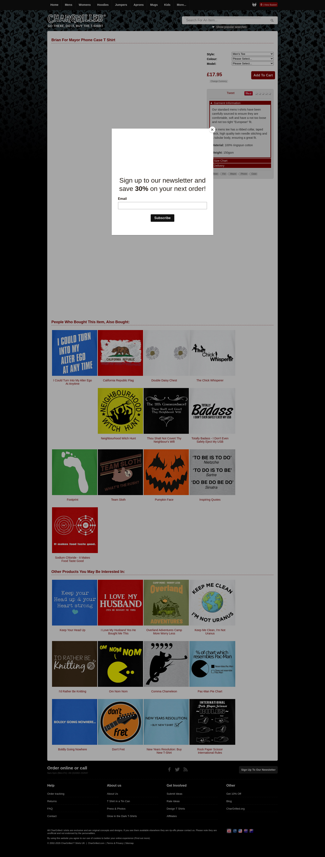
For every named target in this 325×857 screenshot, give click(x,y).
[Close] (212, 130)
